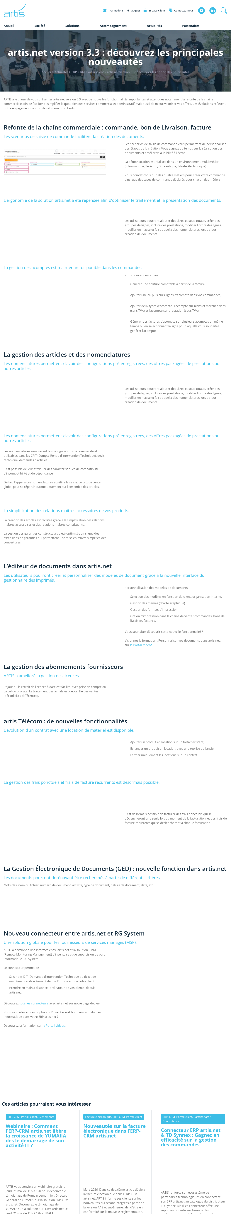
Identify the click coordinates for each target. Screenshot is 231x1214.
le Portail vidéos (141, 645)
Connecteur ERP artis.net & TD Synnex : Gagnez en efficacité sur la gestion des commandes (190, 1137)
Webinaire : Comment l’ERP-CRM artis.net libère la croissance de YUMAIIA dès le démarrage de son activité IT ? (36, 1135)
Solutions (72, 26)
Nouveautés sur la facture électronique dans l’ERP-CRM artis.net (114, 1130)
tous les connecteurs (34, 1003)
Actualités (154, 26)
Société (40, 26)
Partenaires (190, 26)
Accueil (9, 26)
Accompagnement (113, 26)
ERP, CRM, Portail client (88, 72)
